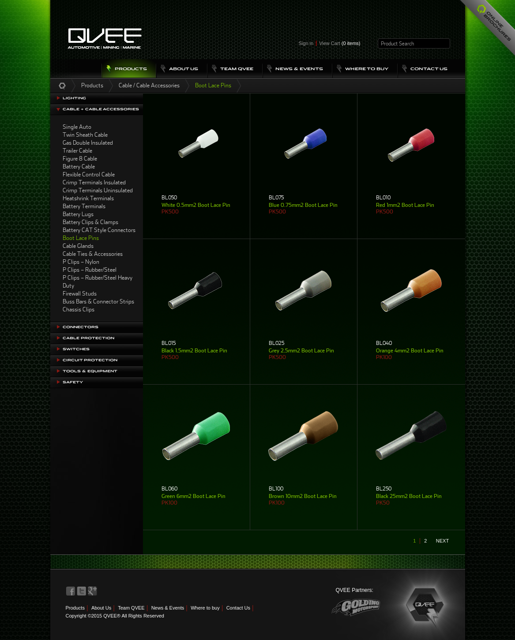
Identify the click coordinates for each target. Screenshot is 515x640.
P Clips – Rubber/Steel (90, 269)
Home (62, 86)
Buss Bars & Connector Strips (98, 301)
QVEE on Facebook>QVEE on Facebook (70, 591)
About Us (101, 607)
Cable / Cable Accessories (149, 85)
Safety (73, 382)
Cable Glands (78, 246)
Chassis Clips (78, 309)
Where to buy (205, 607)
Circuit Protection (90, 360)
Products (92, 85)
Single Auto (77, 127)
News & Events (167, 607)
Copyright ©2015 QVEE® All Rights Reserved (115, 615)
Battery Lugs (78, 214)
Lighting (74, 98)
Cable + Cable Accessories (101, 109)
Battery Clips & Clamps (90, 222)
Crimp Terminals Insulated (94, 182)
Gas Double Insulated (88, 142)
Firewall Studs (80, 293)
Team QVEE (131, 607)
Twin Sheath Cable (85, 134)
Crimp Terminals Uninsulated (98, 190)
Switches (76, 349)
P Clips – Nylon (81, 261)
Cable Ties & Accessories (93, 254)
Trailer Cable (77, 150)
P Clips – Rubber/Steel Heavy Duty (97, 281)
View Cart (339, 43)
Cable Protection (88, 338)
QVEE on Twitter (81, 591)
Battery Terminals (84, 206)
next (442, 540)
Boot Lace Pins (81, 238)
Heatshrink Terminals (88, 198)
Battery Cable (79, 166)
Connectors (80, 327)
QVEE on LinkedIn (93, 591)
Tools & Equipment (90, 371)
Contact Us (238, 607)
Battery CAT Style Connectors (99, 230)
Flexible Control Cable (89, 174)
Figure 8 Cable (80, 158)
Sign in (306, 43)
